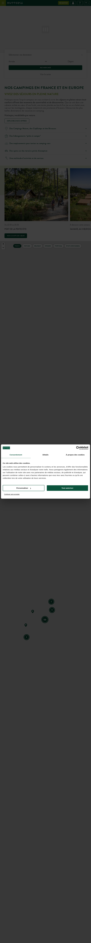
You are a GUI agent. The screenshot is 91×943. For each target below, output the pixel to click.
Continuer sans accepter (12, 494)
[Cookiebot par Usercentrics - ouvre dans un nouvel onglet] (78, 448)
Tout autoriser (67, 488)
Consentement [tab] (16, 455)
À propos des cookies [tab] (75, 455)
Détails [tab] (45, 455)
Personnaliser (23, 488)
